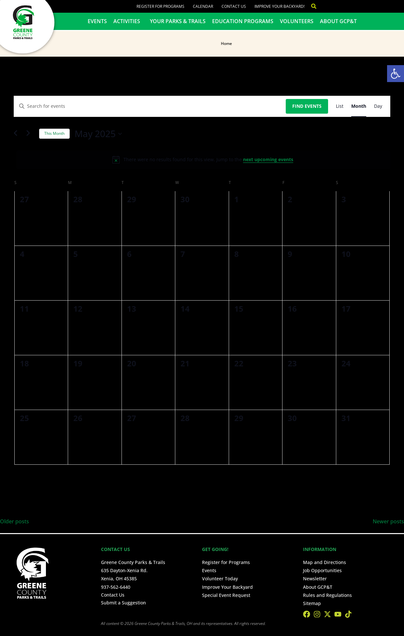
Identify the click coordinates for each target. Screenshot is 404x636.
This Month (54, 133)
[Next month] (30, 134)
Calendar (203, 6)
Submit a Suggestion (123, 603)
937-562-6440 (115, 587)
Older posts (14, 521)
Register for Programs (160, 6)
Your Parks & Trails (178, 21)
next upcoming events (268, 159)
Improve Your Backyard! (279, 6)
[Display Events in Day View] (378, 106)
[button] (395, 73)
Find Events (307, 106)
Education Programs (242, 21)
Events (97, 21)
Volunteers (296, 21)
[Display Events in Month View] (358, 106)
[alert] (203, 159)
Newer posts (388, 521)
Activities (128, 21)
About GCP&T (338, 21)
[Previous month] (18, 134)
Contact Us (234, 6)
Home (226, 43)
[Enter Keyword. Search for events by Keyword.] (150, 106)
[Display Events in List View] (339, 106)
